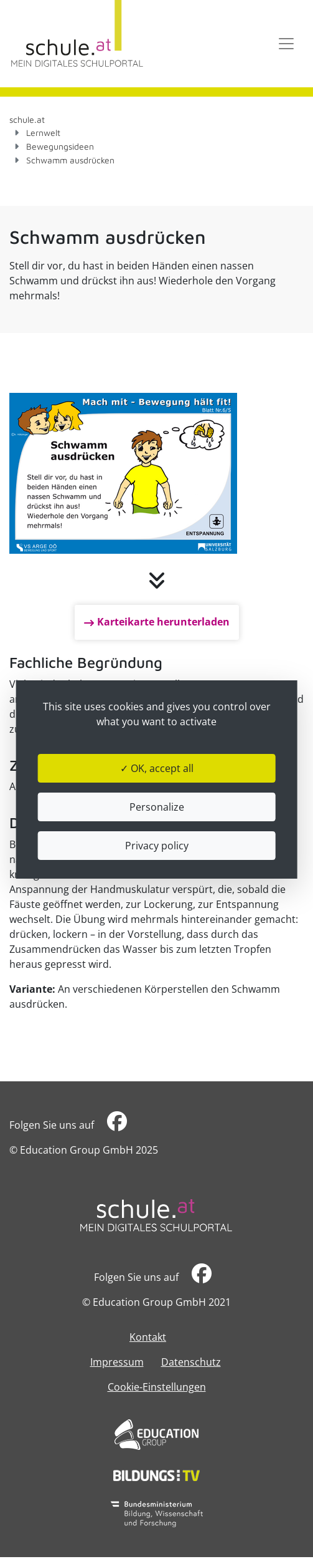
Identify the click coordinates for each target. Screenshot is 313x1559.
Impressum (117, 1362)
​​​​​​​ (117, 1124)
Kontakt (147, 1337)
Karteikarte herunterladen (163, 622)
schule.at (27, 119)
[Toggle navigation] (286, 43)
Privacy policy (157, 845)
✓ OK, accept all (157, 768)
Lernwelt (43, 132)
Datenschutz (191, 1362)
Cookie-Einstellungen (157, 1387)
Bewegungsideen (60, 146)
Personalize (156, 807)
